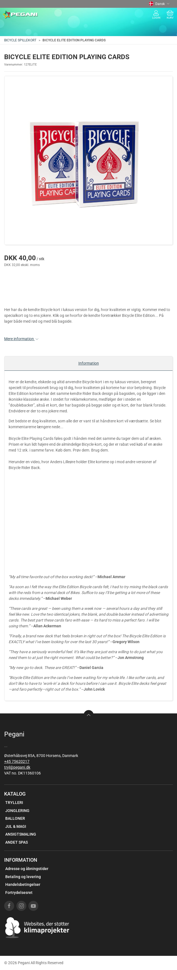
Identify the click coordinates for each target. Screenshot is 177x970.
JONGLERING (17, 810)
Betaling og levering (23, 876)
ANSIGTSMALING (20, 834)
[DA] (20, 15)
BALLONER (15, 818)
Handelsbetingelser (22, 884)
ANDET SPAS (16, 842)
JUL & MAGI (15, 826)
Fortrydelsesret (19, 892)
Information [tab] (88, 363)
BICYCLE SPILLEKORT (20, 40)
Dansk (159, 3)
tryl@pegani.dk (17, 767)
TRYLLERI (14, 802)
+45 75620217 (16, 761)
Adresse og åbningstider (26, 868)
